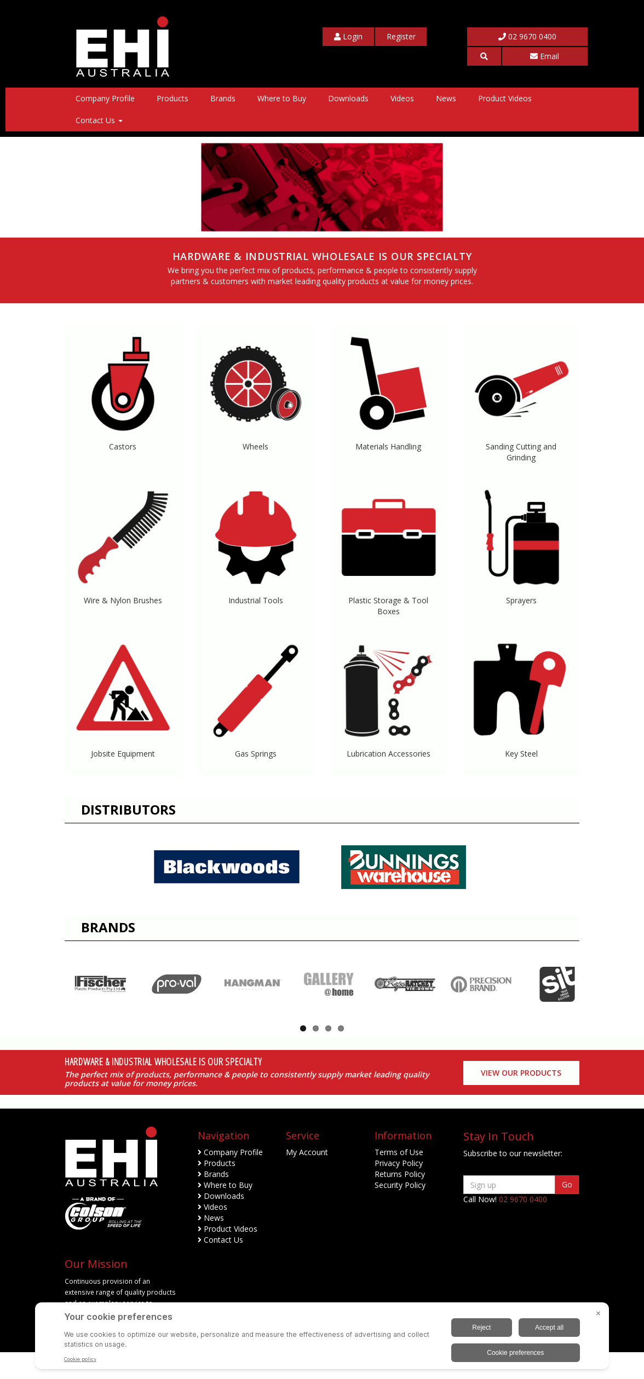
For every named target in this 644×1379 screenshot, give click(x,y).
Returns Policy (400, 1201)
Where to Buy (281, 98)
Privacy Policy (399, 1190)
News (446, 98)
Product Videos (505, 98)
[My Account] (348, 36)
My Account (307, 1179)
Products (172, 98)
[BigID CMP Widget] (322, 1338)
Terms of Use (399, 1179)
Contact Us (99, 120)
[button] (484, 56)
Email (544, 56)
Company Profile (105, 98)
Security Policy (400, 1212)
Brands (222, 98)
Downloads (348, 98)
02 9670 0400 (527, 36)
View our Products (521, 1099)
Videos (402, 98)
